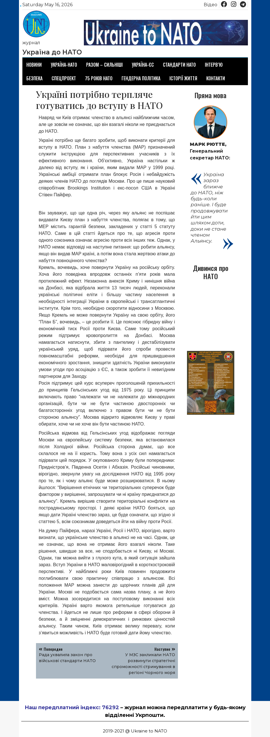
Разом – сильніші (104, 64)
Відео (210, 4)
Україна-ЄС (143, 64)
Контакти (215, 78)
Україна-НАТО (64, 64)
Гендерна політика (141, 78)
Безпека (34, 78)
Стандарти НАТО (179, 64)
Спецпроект (64, 78)
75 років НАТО (98, 78)
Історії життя (183, 78)
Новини (34, 64)
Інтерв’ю (214, 64)
